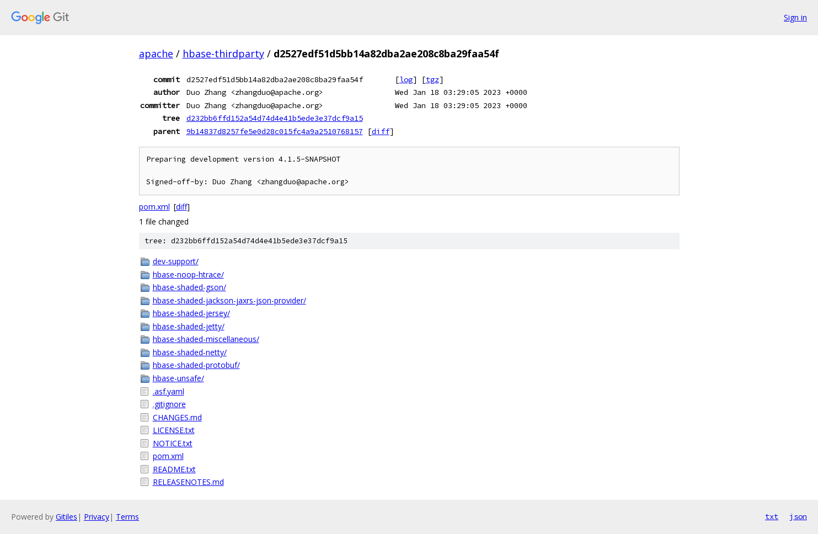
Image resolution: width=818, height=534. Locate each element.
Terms (127, 516)
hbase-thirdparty (223, 53)
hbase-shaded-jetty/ (188, 326)
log (406, 79)
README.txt (174, 469)
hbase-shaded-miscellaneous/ (206, 339)
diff (380, 131)
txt (771, 516)
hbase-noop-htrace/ (188, 274)
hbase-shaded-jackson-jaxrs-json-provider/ (229, 300)
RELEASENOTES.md (188, 482)
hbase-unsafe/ (178, 378)
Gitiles (66, 516)
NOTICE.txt (173, 443)
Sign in (795, 17)
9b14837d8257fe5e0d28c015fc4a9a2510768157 (274, 131)
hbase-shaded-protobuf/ (196, 365)
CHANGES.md (177, 417)
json (798, 516)
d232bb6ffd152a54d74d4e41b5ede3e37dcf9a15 (274, 118)
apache (156, 53)
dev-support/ (176, 261)
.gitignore (169, 404)
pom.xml (154, 206)
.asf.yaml (168, 391)
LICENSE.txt (174, 430)
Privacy (96, 516)
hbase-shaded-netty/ (190, 352)
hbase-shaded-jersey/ (191, 313)
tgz (432, 79)
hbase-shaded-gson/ (189, 287)
